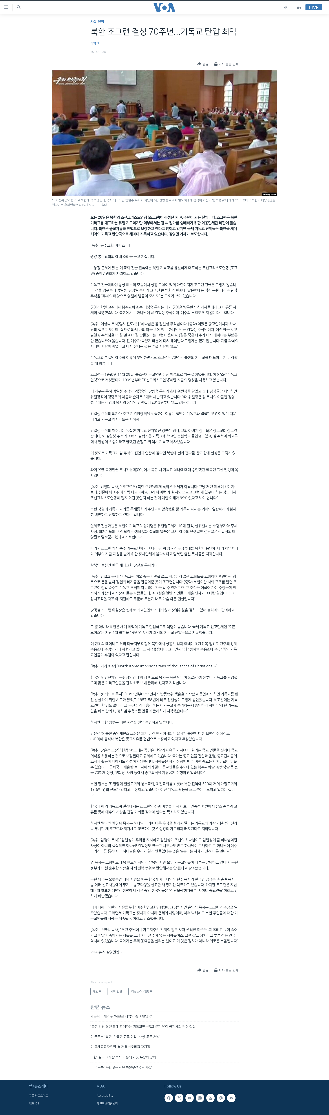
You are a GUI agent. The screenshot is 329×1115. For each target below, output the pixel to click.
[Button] (202, 64)
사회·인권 (97, 22)
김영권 (94, 43)
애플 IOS (34, 1103)
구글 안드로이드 (38, 1095)
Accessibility (105, 1095)
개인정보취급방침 (107, 1103)
